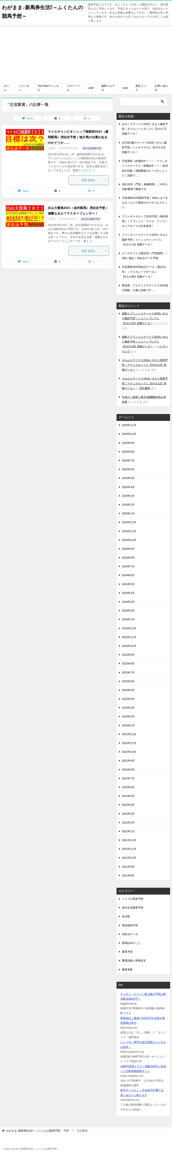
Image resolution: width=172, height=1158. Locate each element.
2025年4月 (128, 487)
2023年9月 (128, 654)
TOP (37, 1130)
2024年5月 (128, 584)
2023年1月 (128, 725)
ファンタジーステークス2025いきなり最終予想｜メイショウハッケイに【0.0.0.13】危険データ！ (145, 239)
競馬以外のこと (131, 942)
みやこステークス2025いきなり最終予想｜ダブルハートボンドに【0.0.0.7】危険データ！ (145, 129)
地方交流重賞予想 (92, 148)
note (125, 87)
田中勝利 (144, 388)
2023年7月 (128, 672)
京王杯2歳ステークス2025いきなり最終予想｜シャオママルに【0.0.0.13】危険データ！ (144, 147)
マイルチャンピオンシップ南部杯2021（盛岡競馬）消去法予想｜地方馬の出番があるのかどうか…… (78, 137)
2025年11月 (129, 425)
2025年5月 (128, 478)
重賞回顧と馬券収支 (134, 960)
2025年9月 (128, 442)
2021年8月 (128, 875)
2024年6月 (128, 575)
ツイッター (24, 87)
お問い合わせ (161, 87)
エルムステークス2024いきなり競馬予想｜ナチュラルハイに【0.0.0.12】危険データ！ (145, 365)
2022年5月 (128, 795)
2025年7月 (128, 460)
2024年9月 (128, 548)
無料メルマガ (108, 87)
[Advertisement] (86, 53)
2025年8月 (128, 451)
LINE (91, 87)
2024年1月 (128, 619)
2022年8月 (128, 769)
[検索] (143, 101)
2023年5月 (128, 690)
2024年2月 (128, 610)
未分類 (126, 916)
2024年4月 (128, 592)
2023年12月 (129, 628)
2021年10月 (129, 857)
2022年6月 (128, 787)
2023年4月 (128, 698)
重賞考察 (127, 969)
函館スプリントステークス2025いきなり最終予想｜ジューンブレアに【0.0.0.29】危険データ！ (145, 318)
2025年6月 (128, 469)
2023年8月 (128, 663)
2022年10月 (129, 751)
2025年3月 (128, 495)
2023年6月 (128, 681)
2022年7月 (128, 778)
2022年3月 (128, 813)
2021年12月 (129, 840)
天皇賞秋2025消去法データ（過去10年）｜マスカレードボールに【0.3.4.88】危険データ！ (144, 271)
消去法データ (130, 934)
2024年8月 (128, 557)
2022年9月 (128, 760)
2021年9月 (128, 866)
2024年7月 (128, 566)
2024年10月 (129, 540)
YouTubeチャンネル (48, 87)
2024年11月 (129, 531)
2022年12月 (129, 734)
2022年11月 (129, 743)
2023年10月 (129, 645)
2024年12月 (129, 522)
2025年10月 (129, 433)
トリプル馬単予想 (132, 898)
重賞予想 (127, 951)
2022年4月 (128, 804)
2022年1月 (128, 831)
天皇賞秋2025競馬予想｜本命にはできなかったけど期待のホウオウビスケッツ (145, 202)
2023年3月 (128, 707)
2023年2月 (128, 716)
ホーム (6, 87)
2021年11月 (129, 848)
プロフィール (73, 87)
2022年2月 (128, 822)
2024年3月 (128, 601)
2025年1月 (128, 513)
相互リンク (140, 87)
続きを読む (94, 180)
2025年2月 (128, 504)
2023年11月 (129, 637)
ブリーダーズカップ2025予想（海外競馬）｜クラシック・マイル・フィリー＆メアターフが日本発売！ (145, 221)
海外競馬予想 (130, 925)
